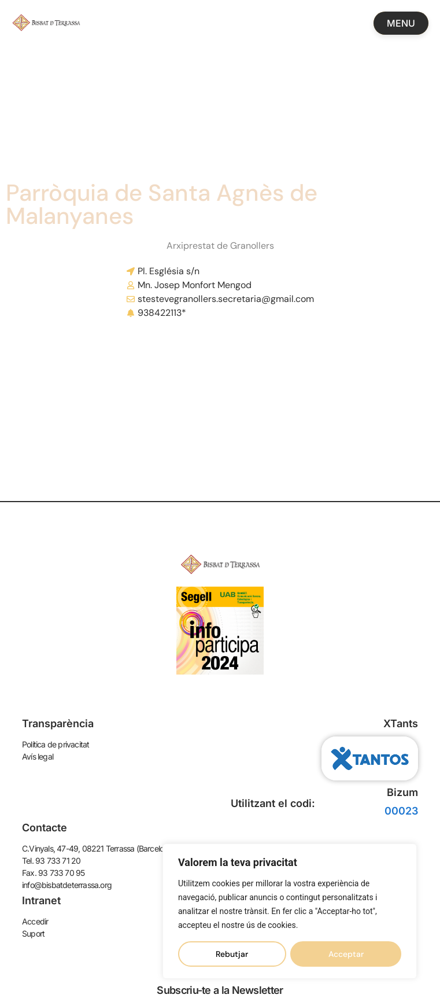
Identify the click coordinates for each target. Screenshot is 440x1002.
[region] (289, 911)
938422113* (162, 313)
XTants (400, 723)
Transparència (58, 723)
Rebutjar (232, 954)
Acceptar (346, 954)
